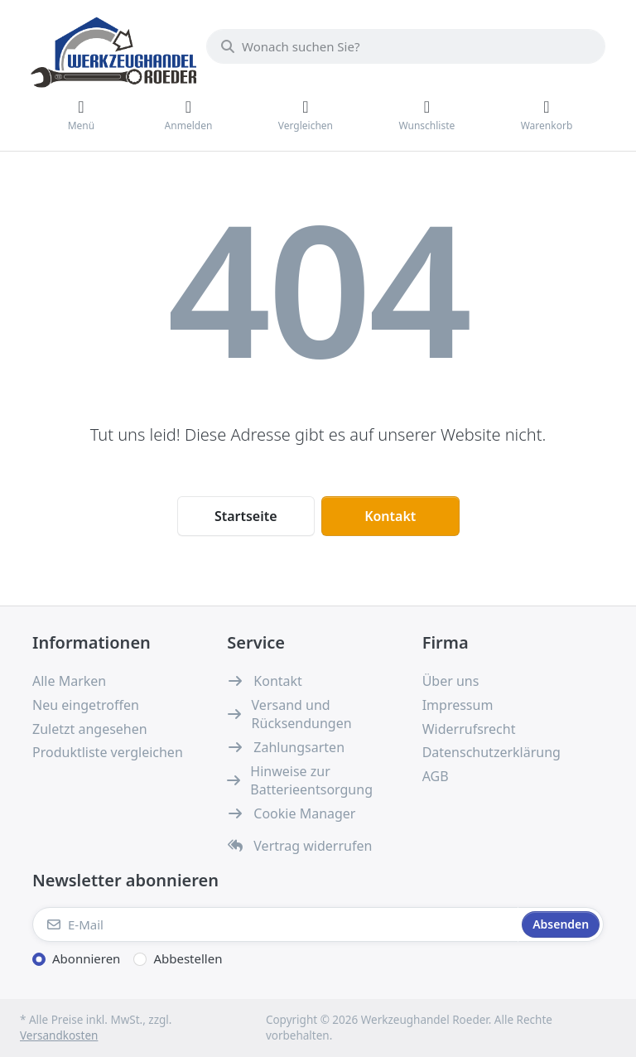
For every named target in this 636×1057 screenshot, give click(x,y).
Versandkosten (59, 1035)
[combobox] (405, 46)
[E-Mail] (275, 924)
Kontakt (390, 516)
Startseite (245, 516)
